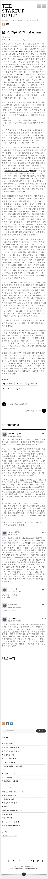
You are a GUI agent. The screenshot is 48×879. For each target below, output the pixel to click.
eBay (22, 75)
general (29, 40)
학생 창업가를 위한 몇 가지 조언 (13, 747)
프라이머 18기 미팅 (9, 774)
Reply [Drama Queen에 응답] (44, 434)
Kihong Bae (8, 40)
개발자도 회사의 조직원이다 (12, 766)
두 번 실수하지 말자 (9, 758)
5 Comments (17, 40)
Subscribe (41, 731)
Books (4, 770)
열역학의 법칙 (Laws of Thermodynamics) (20, 171)
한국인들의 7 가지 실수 (10, 781)
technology (37, 40)
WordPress (19, 869)
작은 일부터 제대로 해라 (10, 751)
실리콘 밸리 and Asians (24, 32)
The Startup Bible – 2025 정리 (12, 810)
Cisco (12, 75)
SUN (17, 75)
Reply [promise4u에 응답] (44, 589)
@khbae (5, 737)
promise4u (13, 588)
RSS (7, 24)
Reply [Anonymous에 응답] (44, 532)
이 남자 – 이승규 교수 (35, 411)
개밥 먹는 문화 (7, 777)
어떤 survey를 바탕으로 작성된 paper (29, 51)
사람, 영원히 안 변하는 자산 (12, 825)
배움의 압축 (6, 807)
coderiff (12, 618)
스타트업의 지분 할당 (9, 762)
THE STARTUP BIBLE (13, 11)
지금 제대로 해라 (8, 755)
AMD (28, 75)
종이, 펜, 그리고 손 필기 (10, 822)
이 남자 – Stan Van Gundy (14, 404)
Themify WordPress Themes (30, 869)
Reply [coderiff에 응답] (44, 619)
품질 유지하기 (7, 814)
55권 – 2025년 (7, 818)
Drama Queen (15, 433)
